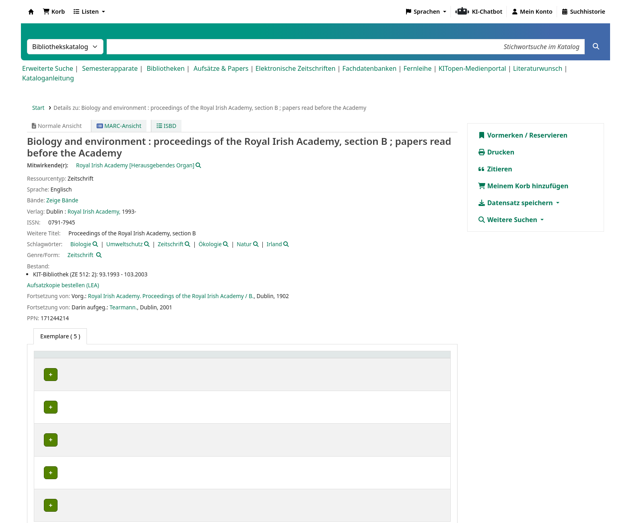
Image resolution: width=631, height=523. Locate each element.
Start (38, 107)
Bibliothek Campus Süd (72, 374)
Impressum (278, 500)
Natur (244, 244)
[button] (53, 11)
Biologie (80, 244)
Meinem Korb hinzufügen (523, 185)
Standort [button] (157, 358)
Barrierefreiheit (370, 500)
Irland (274, 244)
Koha (31, 11)
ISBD (166, 126)
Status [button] (364, 358)
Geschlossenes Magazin (174, 374)
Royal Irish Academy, (94, 211)
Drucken (496, 152)
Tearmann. (123, 307)
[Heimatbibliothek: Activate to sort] (87, 359)
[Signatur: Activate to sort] (293, 359)
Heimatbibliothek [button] (62, 358)
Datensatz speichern (516, 202)
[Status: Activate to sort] (400, 359)
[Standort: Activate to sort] (187, 359)
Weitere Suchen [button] (508, 219)
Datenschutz (321, 500)
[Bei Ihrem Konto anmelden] (532, 11)
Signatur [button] (250, 358)
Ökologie (209, 244)
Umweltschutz (124, 244)
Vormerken (501, 135)
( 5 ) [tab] (60, 336)
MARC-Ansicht (119, 126)
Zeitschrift (171, 244)
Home (245, 500)
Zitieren (495, 169)
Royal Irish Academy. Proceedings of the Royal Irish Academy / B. (171, 296)
